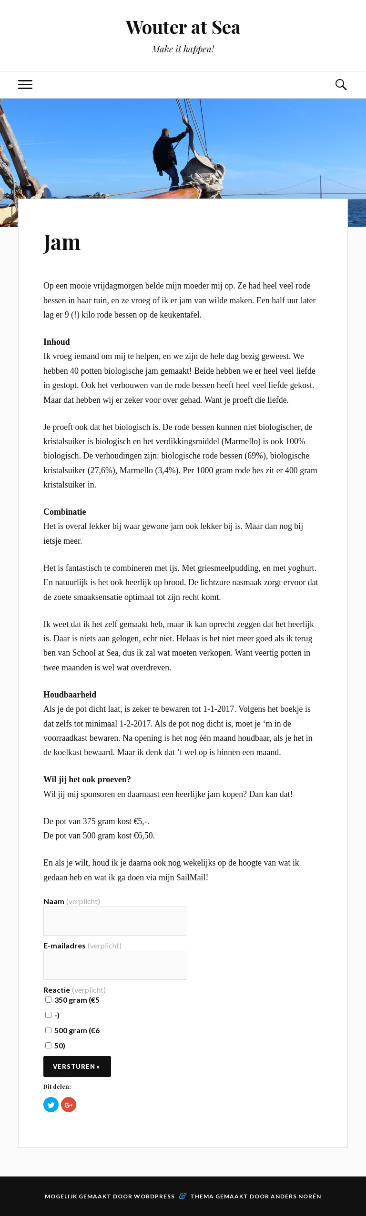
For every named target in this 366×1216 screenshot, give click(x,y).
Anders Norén (296, 1196)
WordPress (154, 1196)
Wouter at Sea (183, 26)
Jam (62, 241)
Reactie (74, 990)
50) (55, 1045)
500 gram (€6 (72, 1030)
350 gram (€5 (72, 999)
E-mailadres (82, 945)
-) (52, 1014)
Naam (71, 901)
